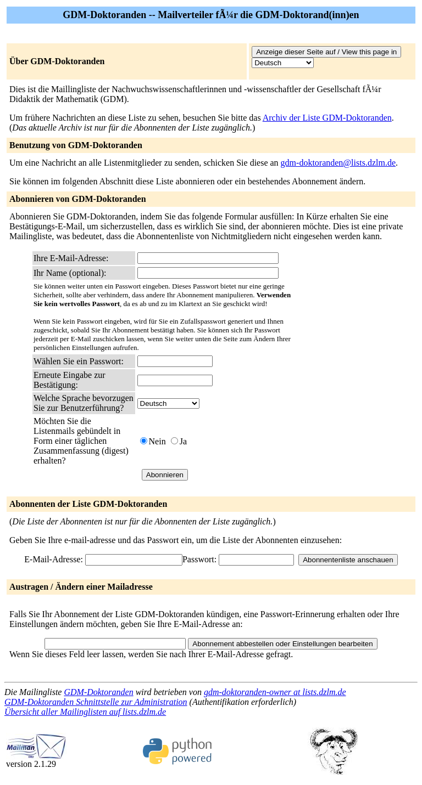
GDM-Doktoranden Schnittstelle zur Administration (95, 702)
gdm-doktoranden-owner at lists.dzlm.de (275, 692)
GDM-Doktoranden (98, 692)
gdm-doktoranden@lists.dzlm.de (338, 162)
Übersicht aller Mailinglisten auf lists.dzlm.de (85, 711)
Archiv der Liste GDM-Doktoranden (327, 117)
